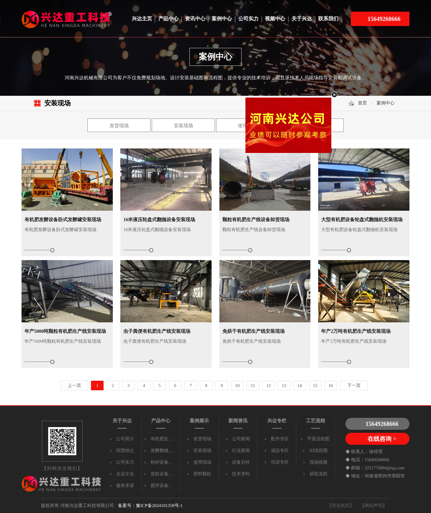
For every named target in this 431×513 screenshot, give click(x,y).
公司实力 (248, 19)
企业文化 (125, 473)
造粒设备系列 (164, 473)
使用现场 (202, 462)
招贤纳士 (125, 450)
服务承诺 (125, 485)
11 (253, 385)
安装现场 (183, 125)
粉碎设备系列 (164, 462)
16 (331, 385)
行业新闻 (241, 450)
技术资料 (241, 473)
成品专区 (280, 450)
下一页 (354, 385)
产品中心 (168, 19)
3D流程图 (318, 450)
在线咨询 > (382, 438)
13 (284, 385)
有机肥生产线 (164, 438)
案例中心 (222, 19)
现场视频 (318, 462)
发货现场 (119, 125)
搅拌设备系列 (164, 485)
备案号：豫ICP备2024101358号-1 (150, 505)
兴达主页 (142, 19)
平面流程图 (318, 438)
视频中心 (275, 19)
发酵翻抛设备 (164, 450)
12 (268, 385)
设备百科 (241, 462)
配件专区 (280, 438)
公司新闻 (241, 438)
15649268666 (384, 19)
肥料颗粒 (202, 473)
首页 (362, 103)
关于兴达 (302, 19)
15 (315, 385)
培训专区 (280, 462)
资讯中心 (195, 19)
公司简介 (125, 438)
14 (300, 385)
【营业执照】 (340, 505)
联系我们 (328, 19)
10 (237, 385)
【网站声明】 (373, 505)
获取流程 (318, 473)
